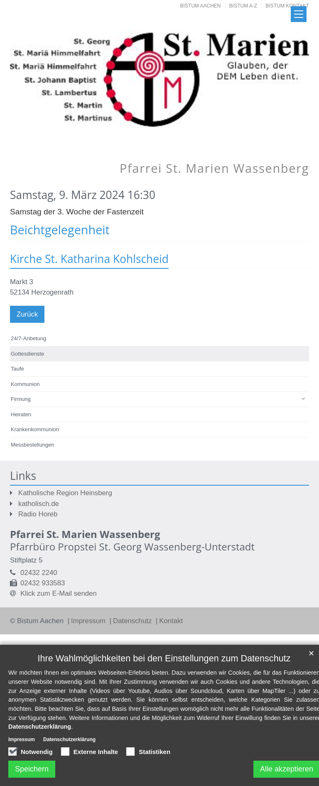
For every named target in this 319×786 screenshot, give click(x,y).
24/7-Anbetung (28, 338)
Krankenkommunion (35, 429)
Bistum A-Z (243, 6)
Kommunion (25, 384)
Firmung (21, 399)
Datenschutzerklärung (39, 726)
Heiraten (21, 414)
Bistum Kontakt (287, 6)
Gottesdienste (27, 354)
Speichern (32, 769)
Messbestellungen (32, 445)
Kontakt (171, 621)
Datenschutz (133, 621)
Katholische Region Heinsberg (65, 493)
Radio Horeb (37, 514)
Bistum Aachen (200, 6)
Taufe (17, 369)
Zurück (27, 314)
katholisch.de (38, 504)
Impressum (89, 621)
